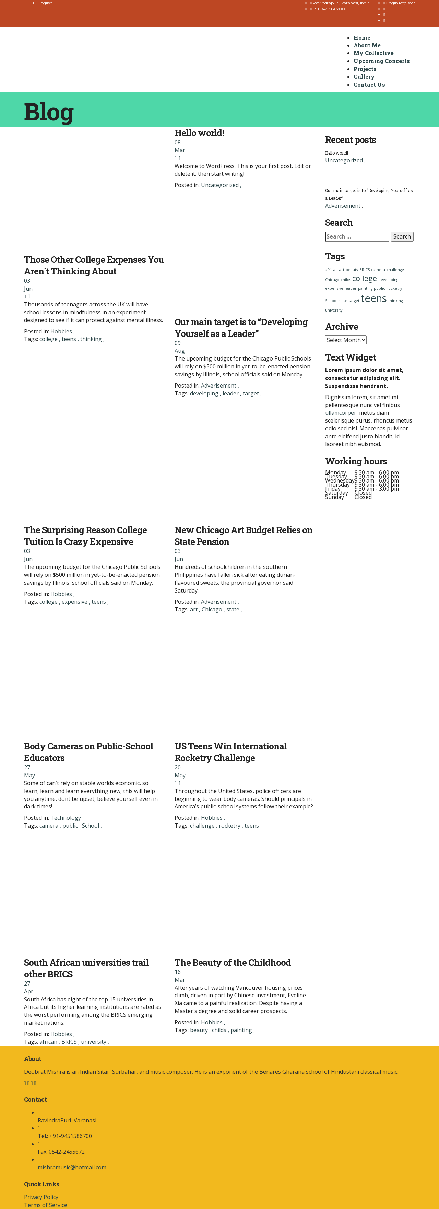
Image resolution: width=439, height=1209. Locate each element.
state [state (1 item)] (343, 300)
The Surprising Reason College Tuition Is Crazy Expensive (85, 535)
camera (49, 825)
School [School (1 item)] (331, 300)
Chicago (213, 609)
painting (241, 1030)
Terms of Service (45, 1205)
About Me (367, 45)
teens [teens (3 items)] (374, 298)
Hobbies (61, 331)
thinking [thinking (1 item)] (395, 300)
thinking (91, 339)
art (194, 609)
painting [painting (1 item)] (365, 288)
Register (407, 2)
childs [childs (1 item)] (346, 279)
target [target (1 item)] (354, 300)
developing (205, 393)
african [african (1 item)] (331, 269)
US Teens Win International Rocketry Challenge (231, 752)
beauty (199, 1030)
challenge (203, 825)
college (49, 339)
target (251, 393)
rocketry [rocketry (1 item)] (394, 288)
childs (220, 1030)
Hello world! (199, 132)
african (49, 1042)
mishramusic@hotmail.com (72, 1167)
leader (231, 393)
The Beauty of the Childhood (233, 962)
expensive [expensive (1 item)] (334, 288)
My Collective (374, 53)
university (94, 1042)
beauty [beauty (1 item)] (352, 269)
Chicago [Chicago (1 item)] (332, 279)
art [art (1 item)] (341, 269)
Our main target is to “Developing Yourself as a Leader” (241, 327)
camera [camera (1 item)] (378, 269)
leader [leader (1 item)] (351, 288)
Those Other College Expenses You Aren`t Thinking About (94, 265)
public (70, 825)
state (233, 609)
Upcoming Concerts (382, 60)
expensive (75, 602)
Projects (365, 68)
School (91, 825)
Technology (65, 817)
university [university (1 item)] (333, 310)
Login (392, 2)
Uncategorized (220, 185)
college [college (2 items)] (364, 278)
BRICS (69, 1042)
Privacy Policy (41, 1197)
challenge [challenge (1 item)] (395, 269)
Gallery (364, 76)
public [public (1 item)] (379, 288)
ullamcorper (340, 412)
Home (362, 37)
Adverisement (218, 385)
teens (70, 339)
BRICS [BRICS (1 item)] (364, 269)
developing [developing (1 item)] (388, 279)
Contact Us (369, 84)
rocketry (230, 825)
